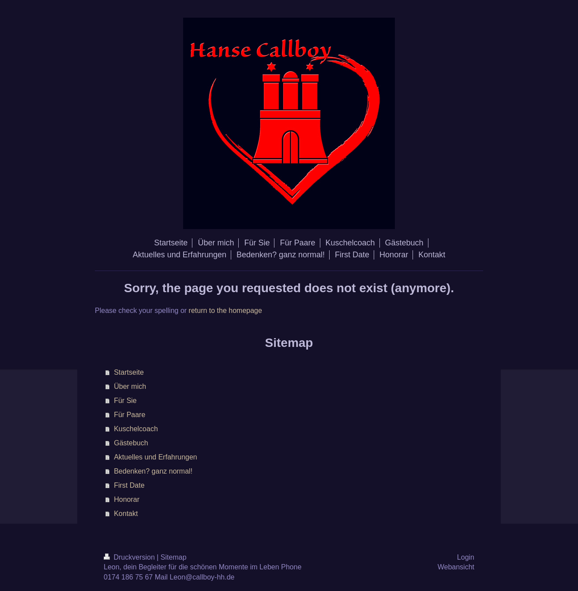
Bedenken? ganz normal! (153, 471)
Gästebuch (131, 443)
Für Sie (125, 400)
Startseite (129, 372)
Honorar (126, 499)
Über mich (130, 386)
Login (465, 557)
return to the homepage (225, 310)
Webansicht (456, 567)
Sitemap (174, 557)
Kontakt (126, 513)
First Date (129, 485)
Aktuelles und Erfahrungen (155, 457)
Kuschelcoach (136, 429)
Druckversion (130, 557)
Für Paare (129, 414)
